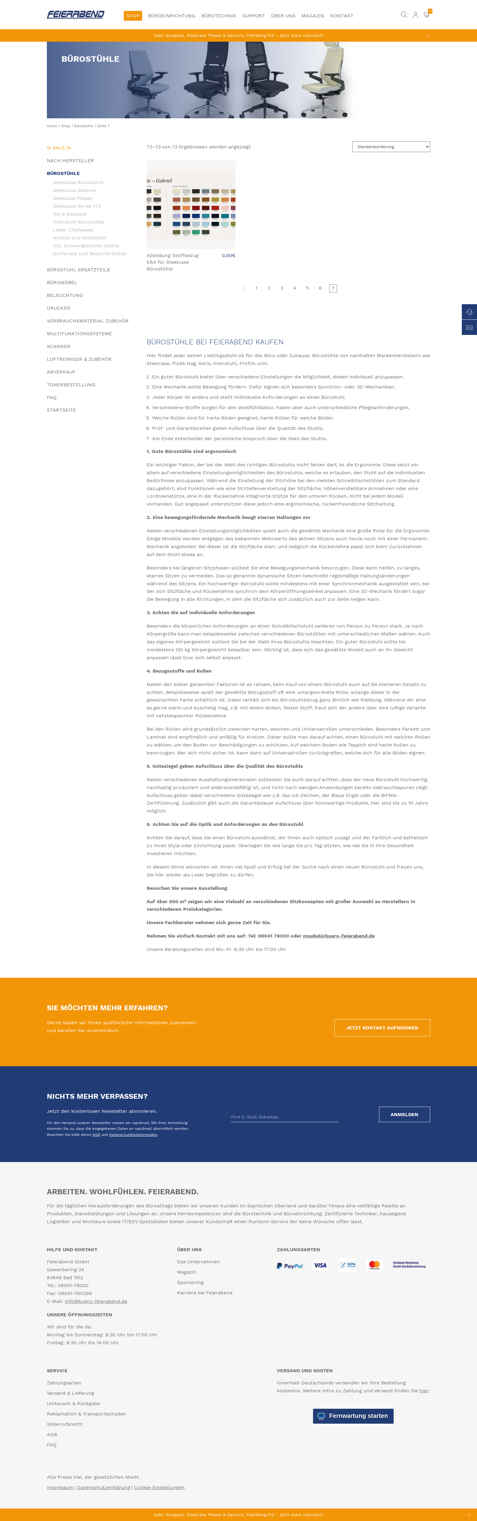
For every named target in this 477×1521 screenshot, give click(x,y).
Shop (133, 16)
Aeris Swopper (70, 214)
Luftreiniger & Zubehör (79, 359)
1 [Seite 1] (256, 288)
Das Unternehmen (198, 1262)
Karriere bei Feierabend (204, 1293)
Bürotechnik (218, 16)
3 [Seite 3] (281, 288)
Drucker (58, 308)
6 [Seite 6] (320, 288)
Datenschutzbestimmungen (133, 1135)
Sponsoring (190, 1282)
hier (424, 1391)
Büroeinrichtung (171, 16)
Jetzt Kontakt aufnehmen (381, 1028)
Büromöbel (62, 282)
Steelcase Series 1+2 (77, 206)
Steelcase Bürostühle (78, 182)
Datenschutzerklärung (103, 1487)
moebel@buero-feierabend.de (339, 936)
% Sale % (59, 148)
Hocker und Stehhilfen (79, 237)
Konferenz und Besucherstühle (89, 253)
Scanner (58, 346)
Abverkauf (61, 372)
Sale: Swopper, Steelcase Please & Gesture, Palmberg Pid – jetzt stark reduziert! (238, 35)
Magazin (312, 16)
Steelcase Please (72, 198)
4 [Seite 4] (294, 288)
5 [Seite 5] (307, 288)
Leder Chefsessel (73, 229)
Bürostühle (83, 126)
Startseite (61, 410)
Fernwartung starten (357, 1415)
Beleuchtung (65, 295)
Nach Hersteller (70, 160)
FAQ (52, 397)
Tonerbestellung (71, 385)
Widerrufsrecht (65, 1424)
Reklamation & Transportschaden (86, 1414)
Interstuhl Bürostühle (78, 221)
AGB (96, 1135)
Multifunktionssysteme (79, 333)
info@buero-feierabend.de (96, 1301)
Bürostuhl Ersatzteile (78, 270)
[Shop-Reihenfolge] (391, 146)
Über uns (283, 16)
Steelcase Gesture (74, 190)
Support (253, 16)
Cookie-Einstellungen (159, 1487)
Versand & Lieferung (70, 1393)
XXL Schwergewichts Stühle (86, 245)
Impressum (60, 1487)
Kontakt (341, 16)
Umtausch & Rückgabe (73, 1403)
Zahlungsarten (64, 1383)
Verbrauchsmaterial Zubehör (88, 321)
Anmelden (404, 1114)
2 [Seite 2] (269, 288)
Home (52, 126)
